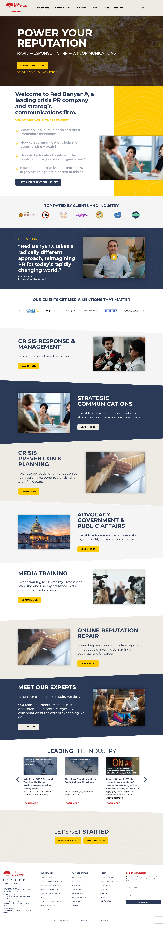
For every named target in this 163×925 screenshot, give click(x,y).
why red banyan (80, 873)
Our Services (43, 8)
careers (104, 893)
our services (46, 873)
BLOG (102, 897)
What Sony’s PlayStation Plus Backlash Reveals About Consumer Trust (38, 782)
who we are (78, 893)
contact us (105, 901)
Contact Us (120, 8)
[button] (113, 257)
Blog (106, 8)
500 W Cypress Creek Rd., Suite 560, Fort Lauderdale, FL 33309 (17, 890)
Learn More (31, 803)
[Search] (153, 7)
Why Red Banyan (63, 8)
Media (96, 8)
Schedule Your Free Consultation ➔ (36, 72)
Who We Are (82, 8)
